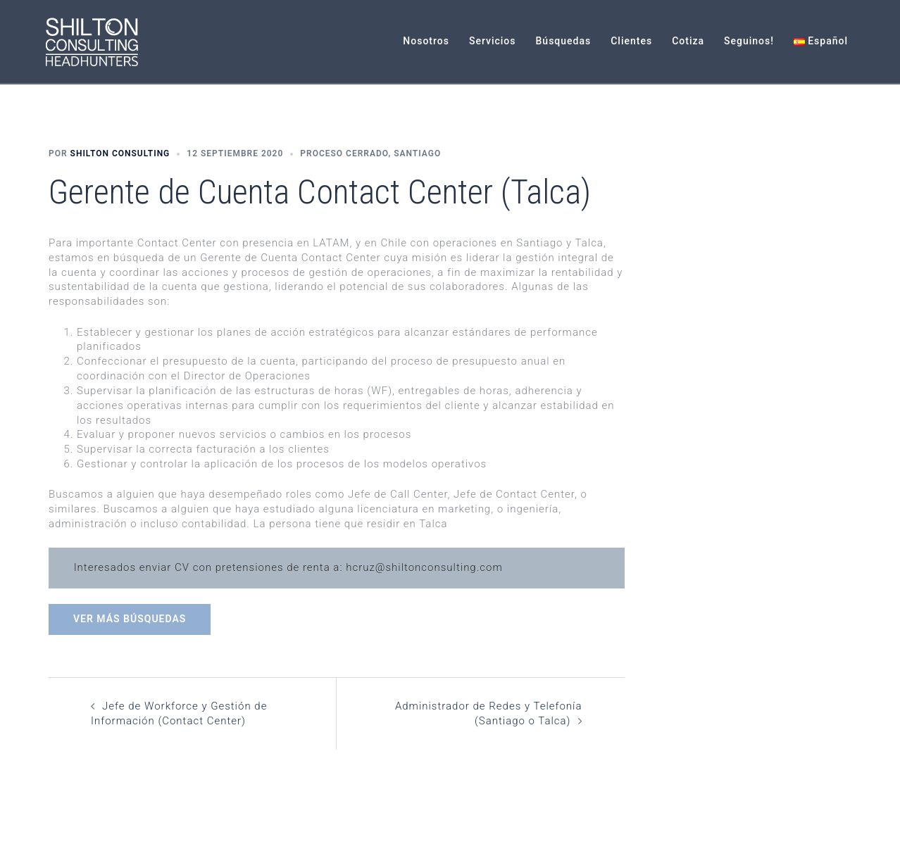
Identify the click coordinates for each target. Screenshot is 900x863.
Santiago (417, 153)
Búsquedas (564, 40)
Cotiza (688, 40)
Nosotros (426, 40)
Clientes (631, 40)
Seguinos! (749, 40)
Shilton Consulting (120, 153)
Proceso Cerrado (344, 153)
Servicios (492, 40)
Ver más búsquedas (129, 618)
